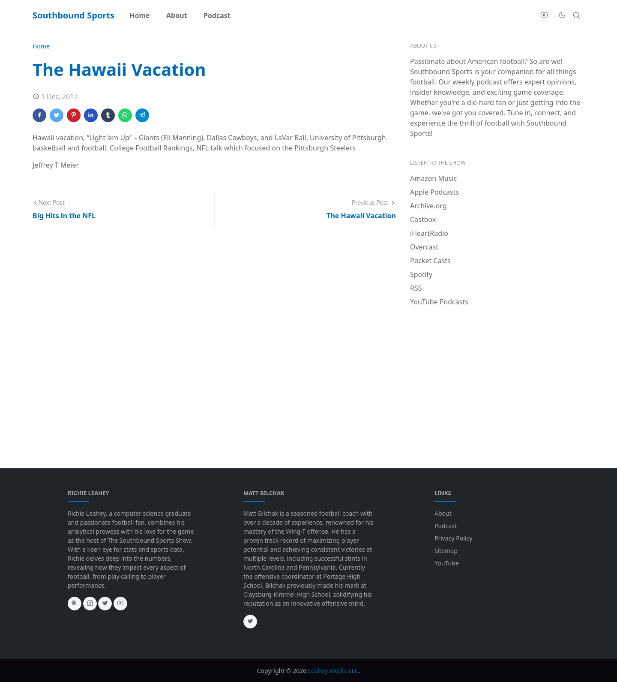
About (443, 513)
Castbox (423, 219)
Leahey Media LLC (333, 671)
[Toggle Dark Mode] (562, 15)
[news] (74, 603)
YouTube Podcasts (439, 301)
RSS (416, 288)
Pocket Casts (430, 260)
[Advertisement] (497, 377)
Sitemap (446, 551)
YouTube (446, 563)
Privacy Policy (453, 538)
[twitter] (105, 603)
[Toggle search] (576, 15)
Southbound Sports (73, 15)
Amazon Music (433, 178)
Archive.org (428, 205)
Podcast (445, 526)
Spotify (421, 274)
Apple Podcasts (434, 192)
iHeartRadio (429, 233)
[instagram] (90, 603)
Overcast (424, 247)
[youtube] (544, 15)
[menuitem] (139, 15)
